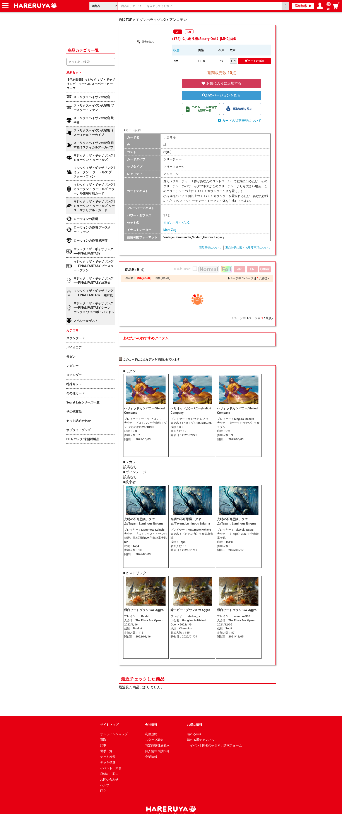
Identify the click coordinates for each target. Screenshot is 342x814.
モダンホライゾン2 (176, 222)
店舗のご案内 (109, 768)
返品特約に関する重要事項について (248, 247)
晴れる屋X (194, 729)
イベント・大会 (110, 763)
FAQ (103, 785)
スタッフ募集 (154, 734)
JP (177, 31)
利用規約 (151, 729)
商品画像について (210, 247)
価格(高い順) (162, 278)
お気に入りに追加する (221, 83)
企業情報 (151, 751)
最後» (265, 278)
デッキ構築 (107, 757)
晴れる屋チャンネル (200, 734)
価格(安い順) (144, 278)
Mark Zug (169, 230)
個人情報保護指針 (157, 746)
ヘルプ (104, 780)
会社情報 (151, 719)
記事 (103, 740)
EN (189, 31)
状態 (176, 50)
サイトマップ (109, 719)
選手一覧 (106, 746)
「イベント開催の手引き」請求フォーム (214, 740)
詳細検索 (301, 6)
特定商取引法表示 (157, 740)
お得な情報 (194, 719)
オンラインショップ (114, 729)
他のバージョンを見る (221, 95)
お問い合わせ (109, 774)
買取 (103, 734)
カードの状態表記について (239, 121)
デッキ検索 (107, 751)
